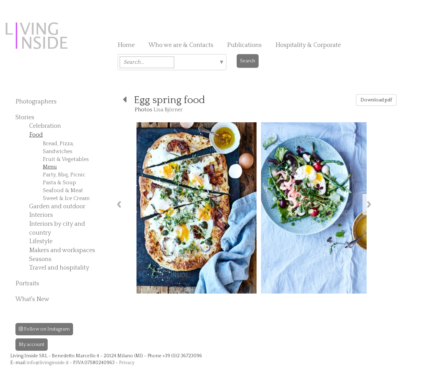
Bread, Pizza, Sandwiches (58, 147)
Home (126, 45)
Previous (119, 204)
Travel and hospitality (59, 267)
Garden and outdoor (57, 206)
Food (36, 135)
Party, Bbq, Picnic (64, 175)
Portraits (27, 283)
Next (369, 204)
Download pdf (376, 100)
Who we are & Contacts (181, 45)
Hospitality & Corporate (308, 45)
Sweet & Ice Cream (66, 198)
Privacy (126, 362)
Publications (244, 45)
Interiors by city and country (57, 228)
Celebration (45, 126)
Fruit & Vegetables (66, 159)
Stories (24, 117)
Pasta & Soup (59, 182)
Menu (50, 167)
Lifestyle (40, 241)
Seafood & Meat (63, 190)
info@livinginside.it (47, 362)
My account (31, 344)
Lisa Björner (168, 110)
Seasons (40, 259)
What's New (32, 299)
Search (247, 61)
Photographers (36, 101)
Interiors (41, 215)
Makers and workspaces (62, 250)
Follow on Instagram (44, 329)
